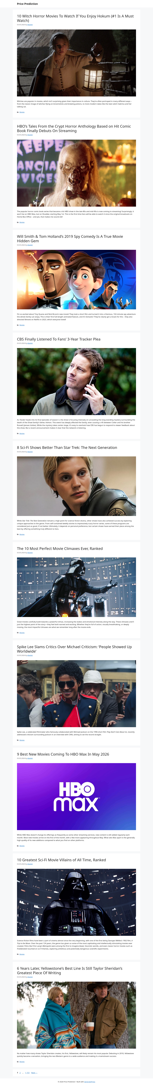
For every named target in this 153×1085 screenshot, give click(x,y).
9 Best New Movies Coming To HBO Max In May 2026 (63, 754)
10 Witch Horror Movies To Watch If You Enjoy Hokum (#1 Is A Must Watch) (75, 18)
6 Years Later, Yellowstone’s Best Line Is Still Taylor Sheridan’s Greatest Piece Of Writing (69, 970)
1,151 (27, 1072)
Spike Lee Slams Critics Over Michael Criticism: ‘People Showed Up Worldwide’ (74, 649)
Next (34, 1072)
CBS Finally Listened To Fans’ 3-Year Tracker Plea (59, 339)
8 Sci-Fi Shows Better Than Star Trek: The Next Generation (67, 447)
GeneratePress (89, 1082)
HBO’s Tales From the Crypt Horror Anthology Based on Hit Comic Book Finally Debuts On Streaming (74, 128)
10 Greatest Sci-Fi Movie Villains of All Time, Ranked (61, 859)
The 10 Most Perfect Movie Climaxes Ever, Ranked (60, 548)
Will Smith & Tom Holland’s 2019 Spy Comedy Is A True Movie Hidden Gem (70, 238)
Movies (22, 112)
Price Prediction (27, 4)
